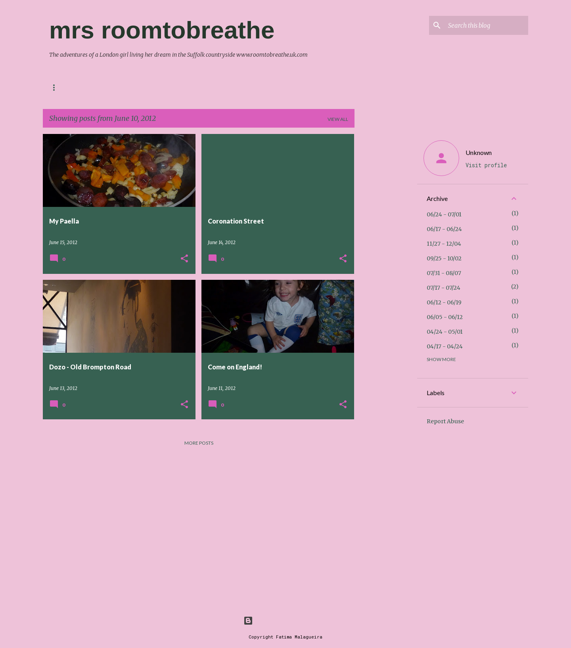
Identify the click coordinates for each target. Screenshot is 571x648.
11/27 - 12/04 (444, 243)
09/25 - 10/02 (444, 258)
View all (338, 119)
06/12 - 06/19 (444, 302)
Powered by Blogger (285, 620)
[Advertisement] (385, 253)
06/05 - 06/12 (445, 317)
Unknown (479, 152)
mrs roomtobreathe (161, 30)
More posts (198, 443)
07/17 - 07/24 (443, 287)
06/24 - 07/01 (444, 214)
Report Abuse (445, 421)
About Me (112, 87)
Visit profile (486, 165)
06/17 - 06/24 (444, 229)
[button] (184, 259)
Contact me (65, 87)
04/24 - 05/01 (445, 331)
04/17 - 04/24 (445, 346)
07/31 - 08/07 (444, 273)
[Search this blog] (486, 25)
